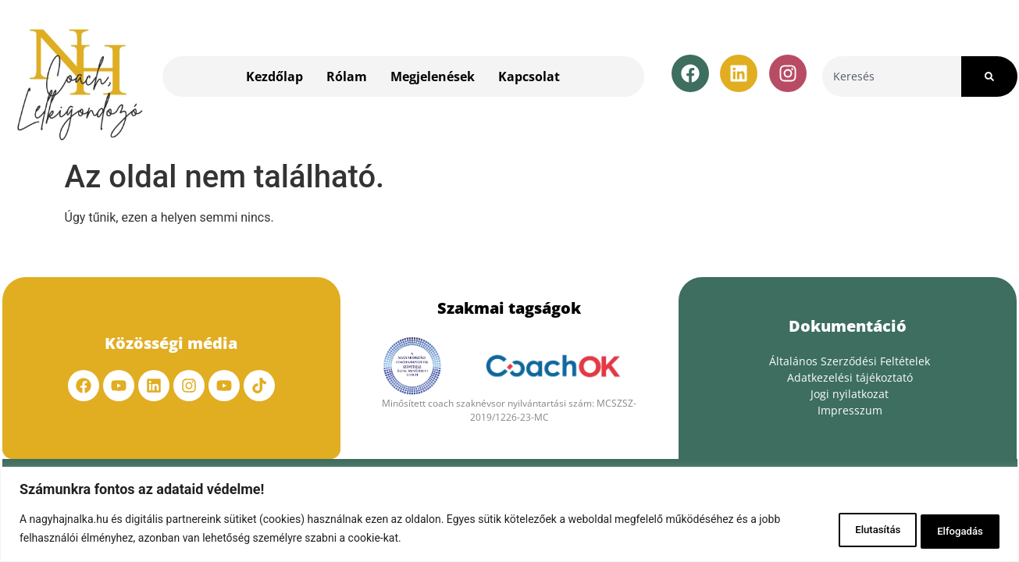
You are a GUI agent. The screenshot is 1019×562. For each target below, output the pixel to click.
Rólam (346, 76)
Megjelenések (432, 76)
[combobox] (891, 76)
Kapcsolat (529, 76)
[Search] (989, 76)
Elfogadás (953, 530)
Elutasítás (852, 530)
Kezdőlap (274, 76)
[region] (509, 515)
